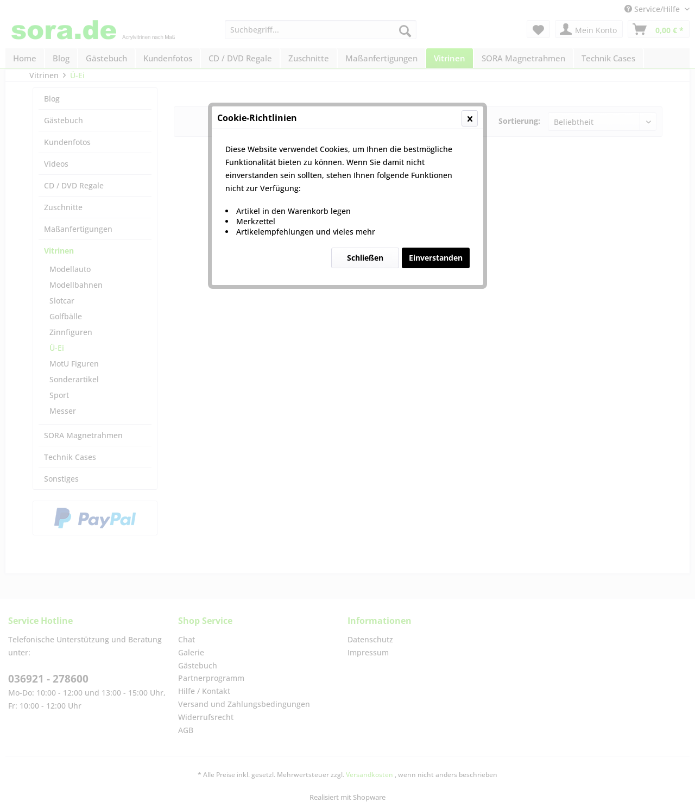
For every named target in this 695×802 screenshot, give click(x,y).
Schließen (365, 257)
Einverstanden (436, 257)
